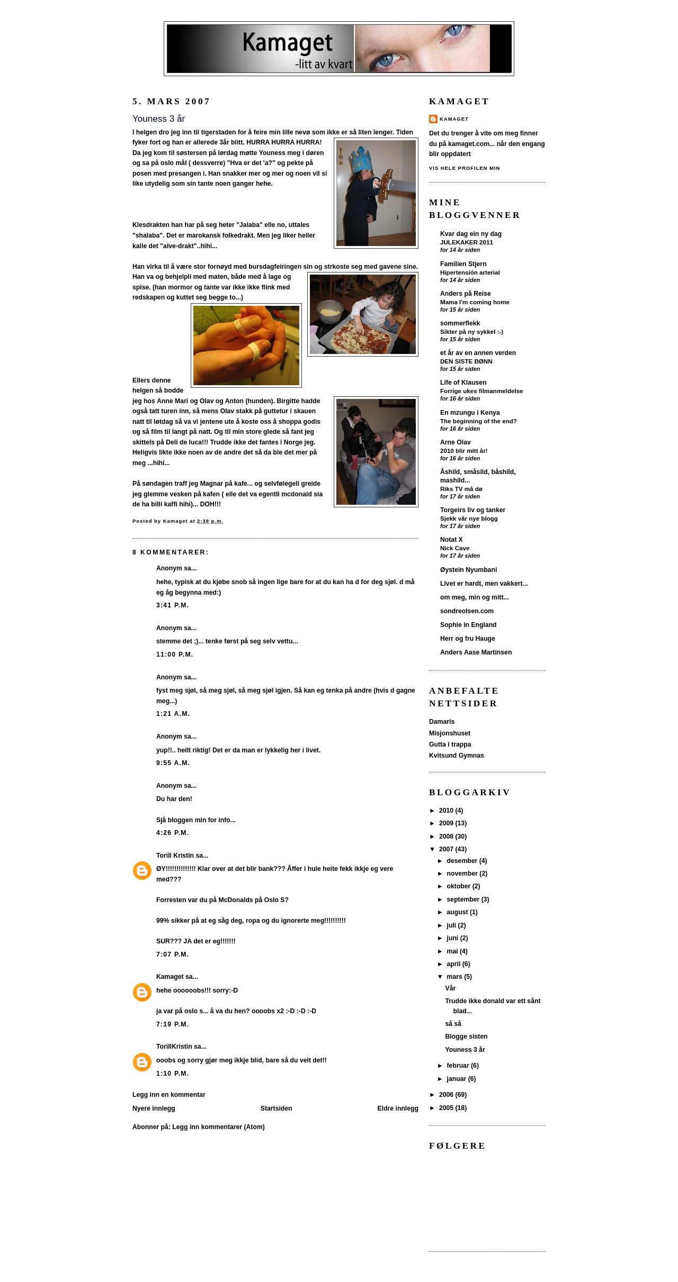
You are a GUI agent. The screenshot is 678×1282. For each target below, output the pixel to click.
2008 (447, 836)
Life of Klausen (463, 382)
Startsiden (276, 1108)
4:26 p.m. (172, 833)
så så (453, 1024)
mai (453, 951)
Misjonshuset (449, 733)
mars (456, 976)
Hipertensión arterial (470, 272)
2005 (447, 1108)
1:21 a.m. (173, 713)
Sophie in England (468, 625)
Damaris (441, 721)
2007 (447, 849)
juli (452, 925)
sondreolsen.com (467, 611)
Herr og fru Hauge (467, 638)
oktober (459, 886)
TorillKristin (174, 1046)
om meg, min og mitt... (474, 597)
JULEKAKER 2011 (466, 242)
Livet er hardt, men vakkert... (484, 583)
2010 (447, 810)
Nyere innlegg (153, 1108)
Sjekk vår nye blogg (469, 518)
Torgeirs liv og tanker (472, 510)
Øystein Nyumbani (468, 570)
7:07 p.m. (172, 954)
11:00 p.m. (174, 654)
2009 (447, 823)
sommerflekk (460, 323)
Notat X (451, 539)
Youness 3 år (465, 1049)
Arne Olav (455, 442)
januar (457, 1079)
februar (459, 1065)
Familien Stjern (463, 264)
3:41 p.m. (172, 605)
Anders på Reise (465, 293)
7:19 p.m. (172, 1024)
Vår (450, 988)
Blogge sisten (466, 1036)
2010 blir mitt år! (464, 450)
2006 (447, 1094)
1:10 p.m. (172, 1073)
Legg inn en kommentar (169, 1094)
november (463, 873)
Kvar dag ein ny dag (471, 234)
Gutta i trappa (450, 744)
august (458, 912)
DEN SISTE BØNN (466, 361)
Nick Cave (454, 547)
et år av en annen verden (478, 353)
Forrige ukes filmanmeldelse (481, 390)
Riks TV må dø (461, 488)
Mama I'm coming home (475, 301)
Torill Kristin (175, 855)
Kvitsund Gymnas (456, 755)
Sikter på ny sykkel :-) (471, 331)
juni (453, 938)
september (464, 899)
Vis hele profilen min (464, 168)
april (454, 964)
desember (463, 861)
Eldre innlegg (398, 1108)
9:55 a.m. (173, 763)
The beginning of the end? (478, 420)
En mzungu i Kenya (470, 412)
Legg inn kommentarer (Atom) (218, 1127)
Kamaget (170, 976)
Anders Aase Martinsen (476, 652)
